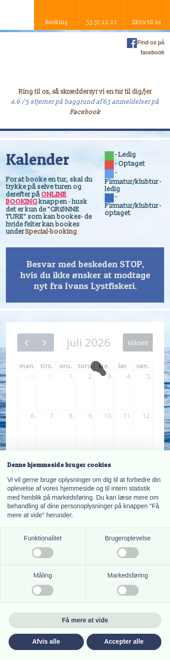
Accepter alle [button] (124, 641)
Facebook (85, 112)
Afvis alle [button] (46, 641)
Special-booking (51, 231)
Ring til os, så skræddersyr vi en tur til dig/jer (85, 92)
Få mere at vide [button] (85, 620)
